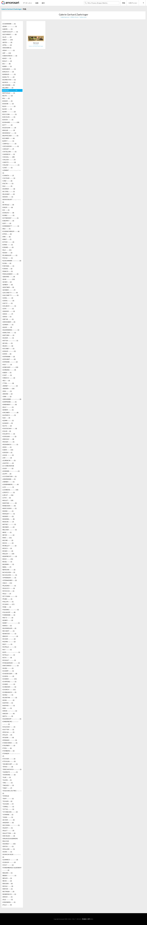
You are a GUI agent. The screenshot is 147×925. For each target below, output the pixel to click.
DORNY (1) (8, 215)
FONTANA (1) (8, 266)
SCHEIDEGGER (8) (9, 673)
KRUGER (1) (8, 442)
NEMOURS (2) (8, 569)
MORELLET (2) (9, 546)
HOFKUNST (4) (9, 359)
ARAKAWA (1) (6, 48)
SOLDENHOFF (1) (11, 719)
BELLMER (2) (7, 88)
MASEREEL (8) (8, 519)
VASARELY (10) (8, 844)
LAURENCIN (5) (9, 460)
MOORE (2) (7, 540)
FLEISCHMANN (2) (11, 260)
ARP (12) (6, 53)
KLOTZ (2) (7, 426)
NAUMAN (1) (8, 564)
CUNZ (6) (7, 181)
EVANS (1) (7, 244)
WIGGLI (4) (7, 886)
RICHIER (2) (9, 639)
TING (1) (7, 783)
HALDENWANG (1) (10, 330)
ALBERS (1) (7, 29)
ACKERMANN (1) (9, 24)
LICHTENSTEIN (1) (9, 476)
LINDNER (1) (8, 482)
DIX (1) (5, 210)
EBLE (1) (6, 228)
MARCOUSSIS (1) (9, 508)
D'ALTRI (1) (7, 183)
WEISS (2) (7, 881)
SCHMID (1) (8, 684)
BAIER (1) (6, 58)
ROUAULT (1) (9, 660)
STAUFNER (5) (8, 745)
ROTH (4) (7, 657)
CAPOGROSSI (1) (10, 146)
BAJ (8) (6, 64)
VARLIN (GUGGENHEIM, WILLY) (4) (10, 840)
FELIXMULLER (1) (9, 255)
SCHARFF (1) (8, 671)
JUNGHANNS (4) (11, 399)
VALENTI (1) (7, 828)
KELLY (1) (8, 407)
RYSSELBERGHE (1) (11, 663)
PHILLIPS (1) (7, 601)
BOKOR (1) (7, 119)
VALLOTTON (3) (8, 833)
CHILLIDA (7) (8, 159)
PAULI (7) (6, 593)
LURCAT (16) (7, 495)
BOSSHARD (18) (10, 122)
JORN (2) (6, 396)
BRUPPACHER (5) (10, 135)
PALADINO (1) (9, 585)
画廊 (36, 3)
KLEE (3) (6, 418)
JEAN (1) (7, 391)
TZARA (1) (7, 817)
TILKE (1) (6, 777)
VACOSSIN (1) (11, 825)
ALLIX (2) (6, 37)
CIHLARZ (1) (10, 165)
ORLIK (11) (7, 583)
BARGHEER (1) (9, 69)
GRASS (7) (7, 314)
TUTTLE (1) (8, 809)
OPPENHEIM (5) (9, 577)
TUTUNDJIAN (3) (10, 812)
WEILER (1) (7, 878)
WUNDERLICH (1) (9, 894)
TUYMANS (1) (7, 814)
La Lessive (35, 44)
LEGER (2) (7, 468)
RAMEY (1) (11, 623)
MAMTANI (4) (9, 503)
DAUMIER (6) (8, 189)
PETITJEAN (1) (9, 596)
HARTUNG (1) (8, 335)
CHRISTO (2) (9, 162)
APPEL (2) (7, 45)
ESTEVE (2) (8, 242)
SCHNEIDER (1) (9, 687)
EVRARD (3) (7, 247)
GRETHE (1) (8, 319)
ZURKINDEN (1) (8, 902)
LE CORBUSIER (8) (8, 466)
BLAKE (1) (7, 109)
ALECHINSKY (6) (9, 34)
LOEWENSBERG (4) (10, 484)
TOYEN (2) (5, 796)
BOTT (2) (7, 125)
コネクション (132, 3)
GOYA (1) (8, 308)
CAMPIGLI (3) (9, 143)
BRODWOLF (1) (9, 133)
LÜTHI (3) (6, 498)
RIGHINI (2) (9, 641)
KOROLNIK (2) (9, 436)
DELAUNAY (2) (8, 194)
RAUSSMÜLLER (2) (9, 628)
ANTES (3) (7, 42)
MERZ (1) (6, 532)
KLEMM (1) (8, 420)
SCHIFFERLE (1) (9, 681)
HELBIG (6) (7, 346)
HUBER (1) (6, 372)
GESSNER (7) (8, 290)
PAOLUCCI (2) (8, 588)
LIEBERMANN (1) (9, 479)
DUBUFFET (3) (8, 221)
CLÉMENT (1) (11, 171)
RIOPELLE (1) (9, 647)
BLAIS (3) (8, 106)
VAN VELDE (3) (8, 836)
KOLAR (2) (6, 431)
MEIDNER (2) (8, 527)
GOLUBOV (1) (9, 306)
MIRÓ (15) (7, 538)
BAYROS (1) (8, 82)
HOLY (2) (7, 364)
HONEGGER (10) (10, 367)
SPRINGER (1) (9, 740)
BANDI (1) (7, 66)
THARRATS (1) (10, 772)
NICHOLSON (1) (8, 572)
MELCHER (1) (9, 530)
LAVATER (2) (8, 463)
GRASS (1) (6, 316)
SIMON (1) (9, 711)
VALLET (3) (8, 830)
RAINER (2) (7, 620)
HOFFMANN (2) (8, 356)
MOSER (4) (7, 551)
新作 (43, 3)
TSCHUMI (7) (7, 804)
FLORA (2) (6, 263)
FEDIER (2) (7, 252)
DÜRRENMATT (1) (10, 226)
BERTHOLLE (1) (8, 93)
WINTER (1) (7, 889)
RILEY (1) (7, 644)
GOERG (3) (8, 300)
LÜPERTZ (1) (8, 492)
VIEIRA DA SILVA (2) (11, 856)
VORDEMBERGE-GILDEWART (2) (12, 869)
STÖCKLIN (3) (9, 761)
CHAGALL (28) (8, 157)
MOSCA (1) (7, 548)
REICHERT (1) (8, 631)
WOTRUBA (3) (8, 891)
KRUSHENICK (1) (10, 444)
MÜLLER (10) (8, 554)
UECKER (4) (8, 820)
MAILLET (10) (7, 500)
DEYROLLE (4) (8, 205)
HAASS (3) (7, 327)
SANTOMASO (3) (10, 665)
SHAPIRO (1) (7, 703)
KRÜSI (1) (6, 447)
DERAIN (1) (7, 197)
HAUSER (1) (8, 338)
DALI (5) (7, 186)
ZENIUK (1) (7, 897)
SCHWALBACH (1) (9, 692)
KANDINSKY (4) (9, 404)
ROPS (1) (11, 652)
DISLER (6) (7, 207)
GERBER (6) (7, 284)
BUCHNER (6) (8, 138)
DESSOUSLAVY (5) (11, 201)
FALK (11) (6, 250)
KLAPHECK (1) (9, 415)
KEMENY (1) (8, 410)
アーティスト (27, 3)
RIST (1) (7, 649)
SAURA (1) (7, 668)
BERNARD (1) (9, 90)
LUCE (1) (8, 487)
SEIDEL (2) (8, 700)
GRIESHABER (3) (8, 322)
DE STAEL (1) (8, 191)
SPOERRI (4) (8, 737)
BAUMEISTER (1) (9, 80)
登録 (123, 3)
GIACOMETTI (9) (10, 292)
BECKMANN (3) (8, 85)
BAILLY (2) (7, 61)
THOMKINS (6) (9, 775)
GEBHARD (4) (8, 276)
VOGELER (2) (9, 862)
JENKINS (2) (7, 394)
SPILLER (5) (7, 735)
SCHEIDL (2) (8, 676)
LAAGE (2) (8, 455)
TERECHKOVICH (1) (11, 769)
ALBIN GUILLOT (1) (10, 32)
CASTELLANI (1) (9, 151)
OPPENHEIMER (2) (9, 580)
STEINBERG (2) (8, 751)
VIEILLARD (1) (8, 849)
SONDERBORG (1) (10, 723)
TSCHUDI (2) (7, 801)
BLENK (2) (9, 111)
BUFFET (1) (8, 141)
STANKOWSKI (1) (9, 743)
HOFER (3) (6, 354)
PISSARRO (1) (10, 609)
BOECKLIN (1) (8, 117)
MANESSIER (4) (9, 506)
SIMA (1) (7, 708)
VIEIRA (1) (7, 852)
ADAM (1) (9, 26)
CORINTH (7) (8, 175)
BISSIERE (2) (8, 103)
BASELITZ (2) (8, 77)
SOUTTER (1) (8, 729)
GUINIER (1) (7, 324)
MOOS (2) (7, 543)
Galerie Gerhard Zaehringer (11, 9)
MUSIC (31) (7, 559)
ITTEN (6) (8, 383)
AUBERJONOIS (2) (9, 56)
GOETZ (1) (7, 303)
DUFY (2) (6, 223)
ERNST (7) (6, 239)
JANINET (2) (10, 386)
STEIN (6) (7, 748)
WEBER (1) (9, 875)
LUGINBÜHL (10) (10, 490)
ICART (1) (7, 375)
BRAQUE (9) (8, 130)
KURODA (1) (7, 452)
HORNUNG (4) (9, 370)
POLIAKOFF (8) (8, 612)
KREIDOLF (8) (8, 439)
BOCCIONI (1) (9, 114)
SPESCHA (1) (8, 732)
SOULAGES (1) (8, 727)
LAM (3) (7, 458)
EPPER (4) (7, 234)
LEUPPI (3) (6, 474)
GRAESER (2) (8, 311)
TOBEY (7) (7, 788)
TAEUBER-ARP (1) (10, 764)
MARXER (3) (8, 516)
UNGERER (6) (8, 822)
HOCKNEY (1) (8, 348)
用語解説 (84, 919)
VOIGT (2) (8, 865)
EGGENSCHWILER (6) (10, 231)
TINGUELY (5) (8, 785)
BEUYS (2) (7, 95)
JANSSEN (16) (8, 388)
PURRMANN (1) (8, 615)
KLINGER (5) (7, 423)
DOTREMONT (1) (10, 218)
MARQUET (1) (8, 514)
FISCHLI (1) (7, 258)
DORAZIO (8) (8, 213)
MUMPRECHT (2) (9, 556)
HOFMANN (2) (10, 362)
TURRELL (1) (8, 806)
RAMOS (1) (7, 625)
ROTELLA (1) (8, 655)
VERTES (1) (8, 846)
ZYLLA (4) (7, 905)
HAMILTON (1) (9, 332)
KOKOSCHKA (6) (9, 428)
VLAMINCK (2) (10, 859)
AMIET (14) (7, 40)
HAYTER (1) (10, 340)
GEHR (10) (8, 279)
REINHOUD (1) (9, 633)
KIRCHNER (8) (10, 412)
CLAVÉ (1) (7, 167)
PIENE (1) (6, 607)
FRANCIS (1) (7, 271)
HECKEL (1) (7, 343)
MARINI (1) (7, 511)
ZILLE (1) (7, 899)
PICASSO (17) (8, 604)
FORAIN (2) (7, 268)
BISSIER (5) (7, 101)
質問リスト (90, 919)
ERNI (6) (6, 236)
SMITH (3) (7, 716)
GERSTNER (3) (8, 287)
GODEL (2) (7, 298)
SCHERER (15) (9, 679)
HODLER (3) (9, 351)
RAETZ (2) (7, 617)
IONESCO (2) (8, 378)
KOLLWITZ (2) (8, 434)
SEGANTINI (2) (9, 697)
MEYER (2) (8, 535)
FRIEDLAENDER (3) (10, 274)
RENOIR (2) (10, 636)
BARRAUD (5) (9, 74)
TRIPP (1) (8, 798)
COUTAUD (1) (8, 178)
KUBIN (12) (7, 450)
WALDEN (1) (7, 873)
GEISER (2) (7, 282)
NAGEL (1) (7, 561)
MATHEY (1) (9, 524)
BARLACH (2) (8, 72)
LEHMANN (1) (11, 471)
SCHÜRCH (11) (9, 689)
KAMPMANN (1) (9, 402)
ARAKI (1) (8, 50)
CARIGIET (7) (8, 149)
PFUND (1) (7, 599)
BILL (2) (6, 98)
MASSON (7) (8, 522)
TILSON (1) (7, 780)
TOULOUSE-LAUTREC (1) (12, 792)
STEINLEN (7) (11, 755)
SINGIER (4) (8, 713)
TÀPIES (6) (7, 767)
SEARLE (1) (7, 695)
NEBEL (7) (6, 567)
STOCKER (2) (8, 759)
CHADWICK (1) (8, 154)
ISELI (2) (6, 380)
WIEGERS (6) (7, 883)
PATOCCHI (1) (8, 591)
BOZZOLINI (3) (9, 127)
